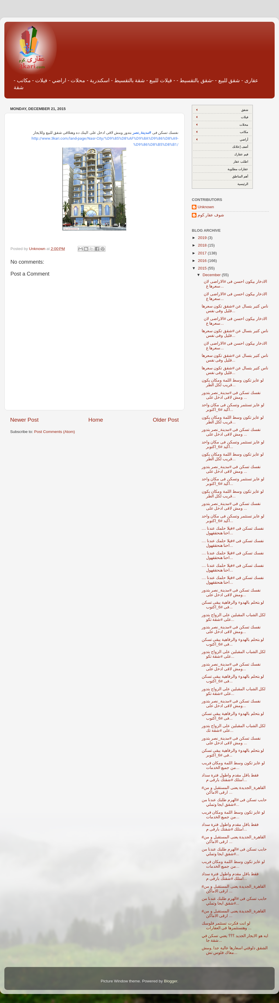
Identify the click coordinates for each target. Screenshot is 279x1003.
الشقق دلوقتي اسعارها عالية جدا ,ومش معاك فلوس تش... (235, 950)
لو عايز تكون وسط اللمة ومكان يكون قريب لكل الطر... (233, 382)
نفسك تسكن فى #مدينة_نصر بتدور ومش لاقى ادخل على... (231, 592)
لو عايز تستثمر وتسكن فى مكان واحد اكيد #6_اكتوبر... (233, 407)
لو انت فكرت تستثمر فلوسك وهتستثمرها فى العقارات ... (227, 925)
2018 (203, 245)
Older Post (166, 420)
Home (95, 420)
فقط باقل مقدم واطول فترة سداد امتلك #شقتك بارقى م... (230, 777)
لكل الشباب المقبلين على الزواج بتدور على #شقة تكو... (234, 617)
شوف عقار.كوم (211, 215)
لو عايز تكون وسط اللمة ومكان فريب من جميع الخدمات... (233, 765)
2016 (203, 260)
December (212, 275)
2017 (203, 253)
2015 (203, 268)
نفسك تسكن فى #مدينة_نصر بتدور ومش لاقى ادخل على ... (231, 395)
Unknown (206, 207)
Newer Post (24, 420)
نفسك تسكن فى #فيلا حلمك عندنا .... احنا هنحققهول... (233, 530)
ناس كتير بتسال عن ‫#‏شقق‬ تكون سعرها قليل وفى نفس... (235, 308)
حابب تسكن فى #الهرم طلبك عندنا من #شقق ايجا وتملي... (234, 802)
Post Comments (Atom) (54, 431)
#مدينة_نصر (142, 132)
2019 (203, 238)
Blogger (170, 981)
